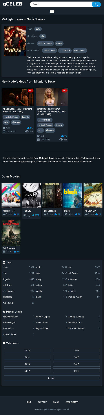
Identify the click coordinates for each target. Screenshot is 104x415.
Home (28, 402)
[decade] (52, 377)
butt (18, 273)
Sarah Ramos (80, 50)
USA (43, 36)
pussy (51, 279)
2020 (76, 357)
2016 (76, 371)
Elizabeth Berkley (84, 328)
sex (84, 267)
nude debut (18, 303)
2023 (27, 350)
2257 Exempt (72, 402)
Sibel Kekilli (18, 328)
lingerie (18, 279)
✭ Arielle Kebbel (11, 117)
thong (51, 297)
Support (42, 402)
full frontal (84, 273)
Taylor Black (64, 50)
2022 (76, 350)
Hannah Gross (18, 334)
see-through (18, 291)
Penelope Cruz (84, 322)
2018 (76, 364)
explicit (84, 291)
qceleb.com (48, 410)
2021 (27, 357)
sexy (51, 273)
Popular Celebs (14, 311)
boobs (51, 267)
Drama (59, 43)
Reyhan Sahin (51, 328)
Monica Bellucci (18, 316)
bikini (84, 285)
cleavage (84, 279)
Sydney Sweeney (84, 316)
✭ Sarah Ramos (45, 125)
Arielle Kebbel (49, 50)
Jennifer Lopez (51, 316)
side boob (18, 285)
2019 (27, 364)
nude (18, 267)
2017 (27, 371)
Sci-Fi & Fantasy (45, 43)
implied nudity (84, 297)
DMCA (56, 402)
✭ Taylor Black (44, 120)
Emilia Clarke (51, 322)
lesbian (51, 285)
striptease (18, 297)
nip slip (51, 291)
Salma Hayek (18, 322)
